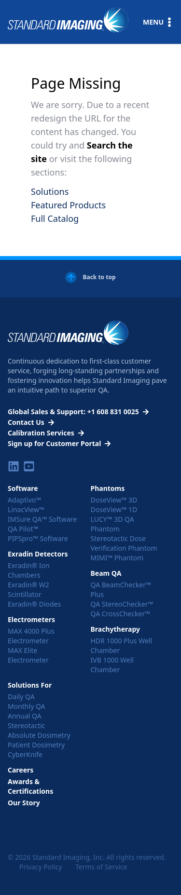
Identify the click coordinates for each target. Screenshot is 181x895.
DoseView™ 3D (114, 499)
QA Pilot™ (23, 528)
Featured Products (68, 205)
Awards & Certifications (30, 786)
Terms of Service (101, 866)
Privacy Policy (40, 866)
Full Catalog (55, 218)
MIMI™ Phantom (117, 557)
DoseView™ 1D (114, 509)
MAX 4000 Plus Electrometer (31, 635)
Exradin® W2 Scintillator (28, 589)
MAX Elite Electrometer (28, 655)
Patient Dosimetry (36, 744)
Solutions (50, 191)
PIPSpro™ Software (38, 538)
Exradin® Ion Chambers (29, 570)
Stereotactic (26, 725)
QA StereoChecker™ (122, 604)
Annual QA (25, 715)
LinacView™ (26, 509)
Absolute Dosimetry (39, 735)
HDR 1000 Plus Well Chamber (122, 645)
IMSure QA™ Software (42, 519)
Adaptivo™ (24, 499)
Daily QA (21, 696)
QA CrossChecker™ (121, 613)
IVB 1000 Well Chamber (112, 664)
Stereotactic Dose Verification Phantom (124, 543)
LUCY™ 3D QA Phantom (112, 524)
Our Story (24, 802)
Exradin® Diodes (34, 604)
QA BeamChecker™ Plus (121, 589)
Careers (20, 769)
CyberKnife (25, 754)
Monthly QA (26, 706)
